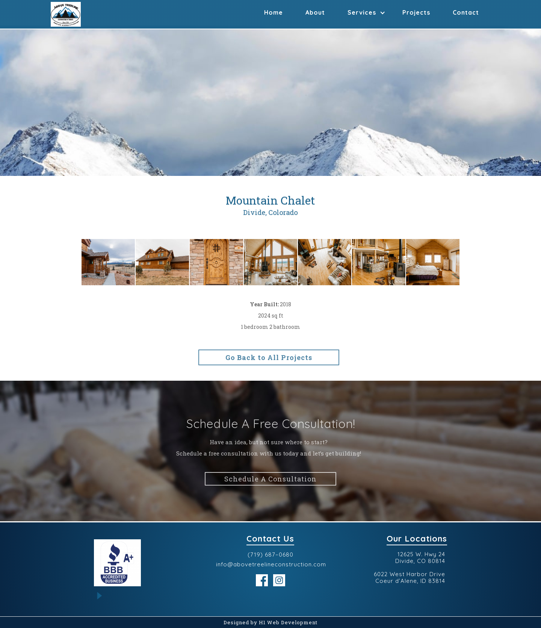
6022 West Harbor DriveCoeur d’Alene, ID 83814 (409, 577)
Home (273, 12)
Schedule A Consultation (270, 480)
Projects (416, 12)
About (315, 12)
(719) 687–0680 (270, 554)
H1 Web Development (288, 622)
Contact (466, 12)
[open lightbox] (108, 262)
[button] (363, 11)
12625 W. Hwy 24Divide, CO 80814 (420, 557)
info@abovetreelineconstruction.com (271, 564)
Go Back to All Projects (266, 357)
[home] (66, 14)
